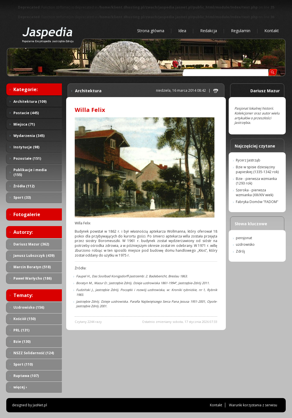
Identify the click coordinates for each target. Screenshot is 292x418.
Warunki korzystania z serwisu (253, 405)
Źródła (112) (24, 186)
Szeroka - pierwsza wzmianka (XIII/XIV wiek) (254, 192)
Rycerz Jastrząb (248, 160)
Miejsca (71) (24, 124)
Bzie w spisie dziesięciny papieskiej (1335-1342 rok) (257, 169)
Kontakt (271, 30)
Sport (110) (23, 364)
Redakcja (208, 30)
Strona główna (150, 30)
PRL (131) (21, 330)
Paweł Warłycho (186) (32, 278)
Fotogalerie (26, 214)
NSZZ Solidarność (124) (33, 353)
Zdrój (240, 251)
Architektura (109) (29, 101)
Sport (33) (22, 197)
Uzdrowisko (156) (28, 307)
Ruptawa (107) (26, 375)
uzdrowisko (245, 244)
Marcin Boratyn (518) (32, 267)
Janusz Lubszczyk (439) (33, 255)
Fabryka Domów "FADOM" (257, 201)
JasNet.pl (40, 405)
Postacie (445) (26, 112)
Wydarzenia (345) (28, 135)
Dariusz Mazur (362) (31, 244)
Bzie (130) (22, 341)
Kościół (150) (24, 318)
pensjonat (244, 237)
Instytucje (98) (26, 147)
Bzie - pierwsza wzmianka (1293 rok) (256, 181)
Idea (182, 30)
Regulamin (240, 30)
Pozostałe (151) (27, 158)
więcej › (20, 387)
